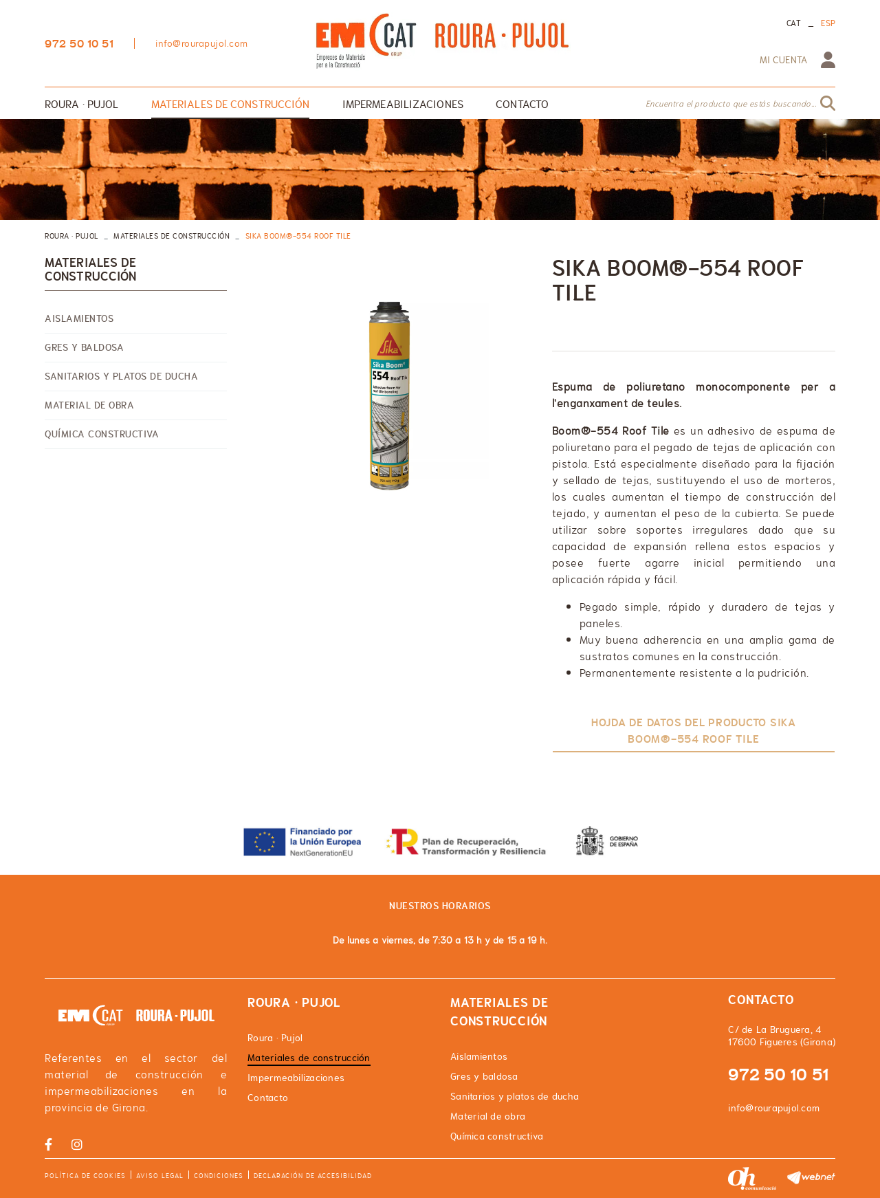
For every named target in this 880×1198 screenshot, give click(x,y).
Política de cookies (85, 1175)
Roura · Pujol (275, 1038)
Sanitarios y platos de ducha (121, 376)
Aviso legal (160, 1175)
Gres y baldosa (84, 347)
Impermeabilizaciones (296, 1077)
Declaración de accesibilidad (313, 1175)
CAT (793, 23)
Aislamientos (79, 318)
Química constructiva (102, 434)
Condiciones (218, 1175)
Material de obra (89, 405)
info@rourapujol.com (201, 43)
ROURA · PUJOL (71, 236)
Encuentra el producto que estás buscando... (731, 104)
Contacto (268, 1097)
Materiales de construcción (171, 236)
